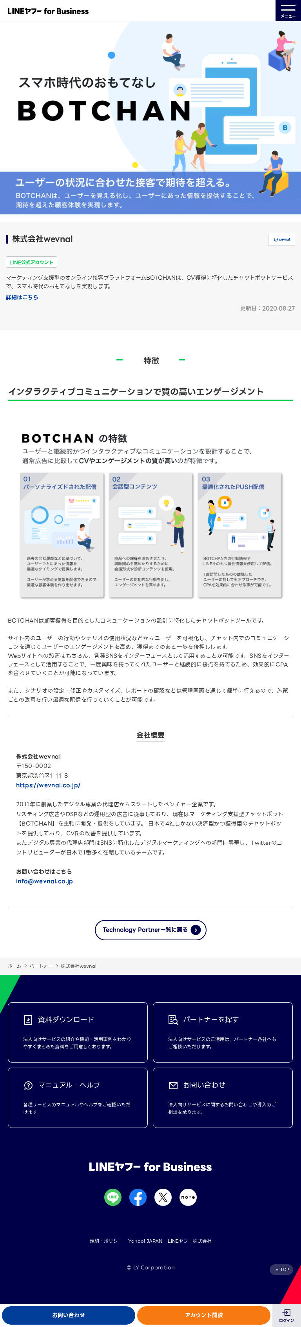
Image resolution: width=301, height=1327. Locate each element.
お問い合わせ (68, 1315)
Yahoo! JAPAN (145, 1241)
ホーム (15, 966)
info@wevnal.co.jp (44, 881)
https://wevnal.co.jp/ (48, 785)
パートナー (41, 966)
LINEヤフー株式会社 (190, 1241)
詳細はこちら (22, 297)
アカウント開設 (204, 1315)
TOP (284, 1269)
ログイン (286, 1320)
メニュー (288, 11)
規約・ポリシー (106, 1241)
